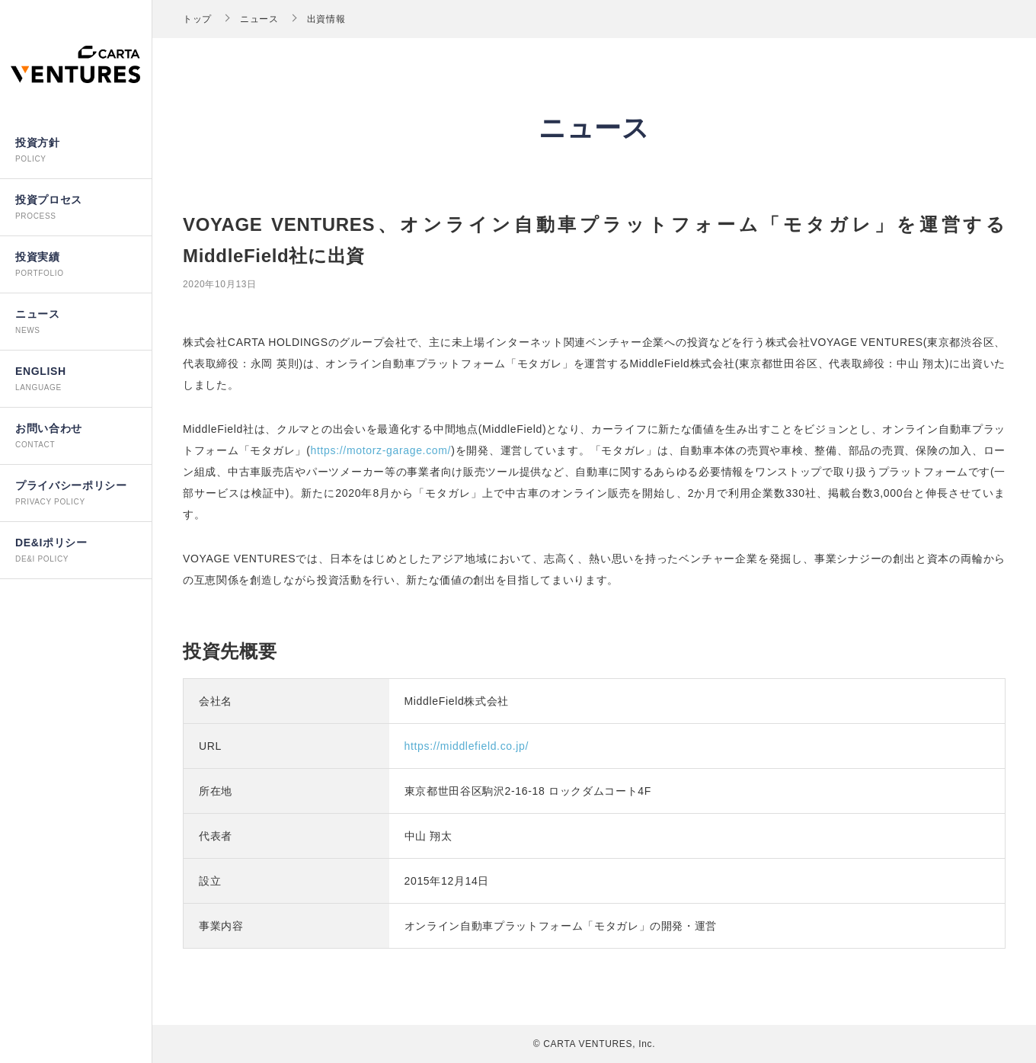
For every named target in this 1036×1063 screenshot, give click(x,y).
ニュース (259, 19)
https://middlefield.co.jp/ (466, 746)
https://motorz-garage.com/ (381, 450)
